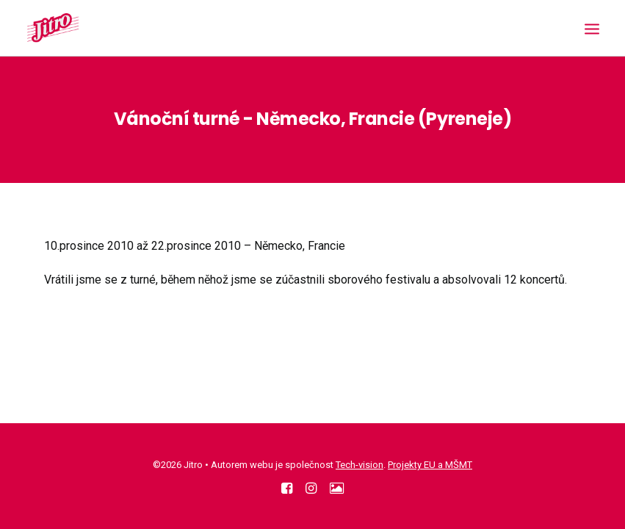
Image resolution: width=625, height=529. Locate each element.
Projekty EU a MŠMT (430, 464)
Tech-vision (359, 464)
